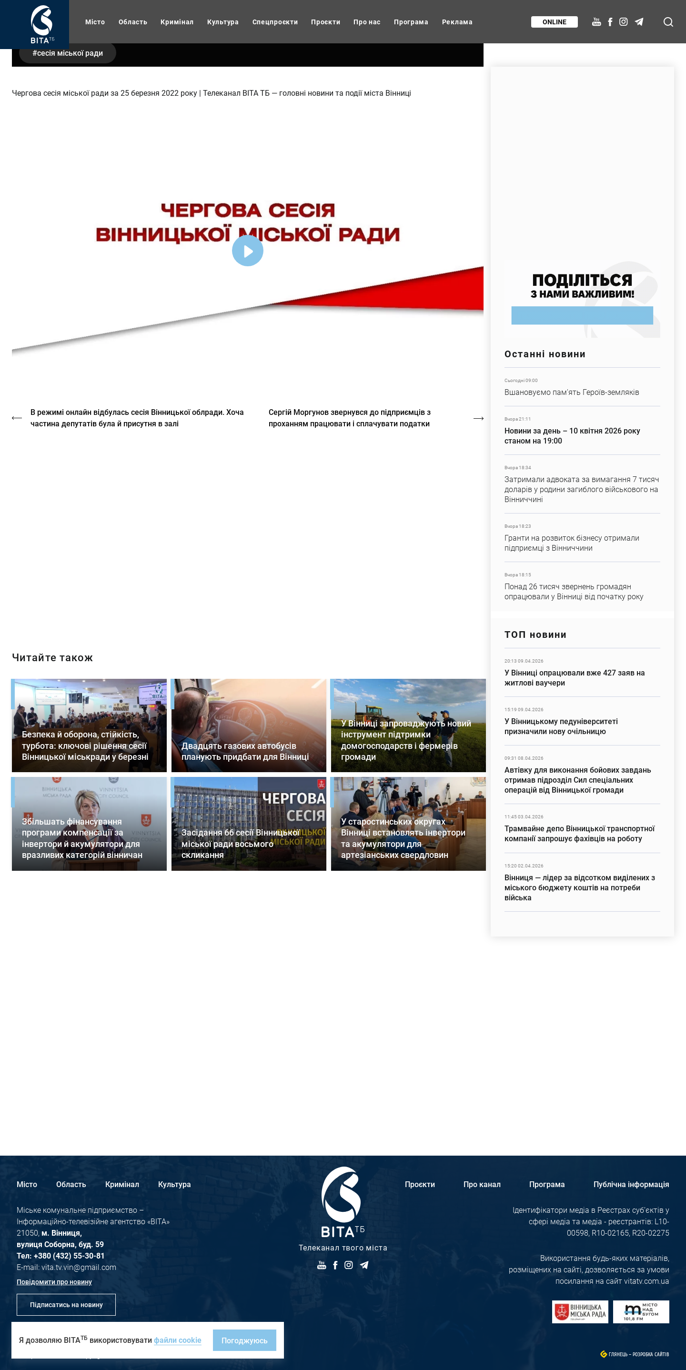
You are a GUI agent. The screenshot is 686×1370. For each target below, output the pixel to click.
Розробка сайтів (651, 1354)
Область (133, 21)
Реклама (457, 21)
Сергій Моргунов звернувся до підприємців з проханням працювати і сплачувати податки (351, 653)
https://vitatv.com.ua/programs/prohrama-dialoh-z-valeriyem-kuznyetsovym (248, 767)
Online (554, 21)
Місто (95, 21)
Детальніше (582, 387)
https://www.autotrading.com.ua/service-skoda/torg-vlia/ (582, 158)
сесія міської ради (71, 288)
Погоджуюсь (245, 1340)
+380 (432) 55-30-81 (69, 1255)
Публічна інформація (631, 1184)
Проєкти (325, 21)
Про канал (482, 1184)
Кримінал (177, 21)
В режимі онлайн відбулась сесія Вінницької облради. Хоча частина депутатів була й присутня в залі (137, 653)
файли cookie (178, 1340)
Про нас (367, 21)
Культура (223, 21)
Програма (411, 21)
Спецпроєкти (275, 21)
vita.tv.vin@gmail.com (78, 1267)
